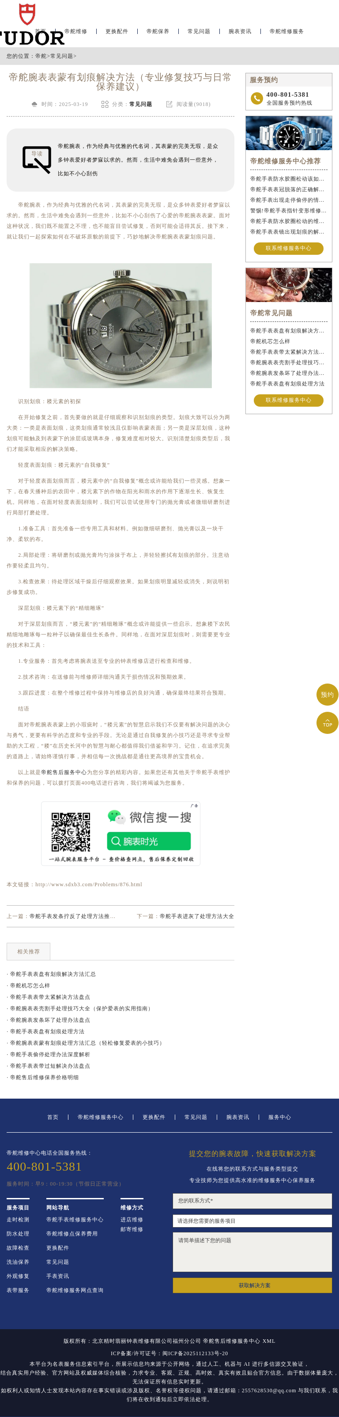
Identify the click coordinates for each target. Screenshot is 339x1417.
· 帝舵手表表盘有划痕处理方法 (46, 1031)
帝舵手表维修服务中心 (75, 1219)
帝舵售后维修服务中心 (231, 1341)
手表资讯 (57, 1276)
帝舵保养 (158, 33)
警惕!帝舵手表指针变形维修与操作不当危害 (289, 211)
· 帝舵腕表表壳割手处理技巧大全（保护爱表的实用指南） (80, 1008)
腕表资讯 (240, 33)
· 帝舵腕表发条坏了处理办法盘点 (48, 1020)
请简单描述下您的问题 (252, 1252)
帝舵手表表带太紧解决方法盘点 (289, 352)
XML (269, 1341)
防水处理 (18, 1233)
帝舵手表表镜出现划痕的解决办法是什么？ (289, 232)
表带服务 (18, 1290)
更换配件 (116, 33)
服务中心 (279, 1117)
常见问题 (199, 33)
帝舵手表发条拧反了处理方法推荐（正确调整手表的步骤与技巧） (113, 916)
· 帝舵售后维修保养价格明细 (43, 1077)
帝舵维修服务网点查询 (75, 1290)
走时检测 (18, 1219)
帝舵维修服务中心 (101, 1117)
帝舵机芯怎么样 (270, 341)
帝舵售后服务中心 (64, 772)
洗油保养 (18, 1262)
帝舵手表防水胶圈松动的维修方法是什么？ (289, 221)
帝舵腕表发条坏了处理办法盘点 (289, 373)
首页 (53, 1117)
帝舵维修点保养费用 (72, 1233)
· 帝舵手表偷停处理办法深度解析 (48, 1054)
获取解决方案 (255, 1285)
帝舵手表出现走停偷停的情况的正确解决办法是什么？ (289, 200)
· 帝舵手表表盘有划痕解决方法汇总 (51, 974)
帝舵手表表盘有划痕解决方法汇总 (289, 331)
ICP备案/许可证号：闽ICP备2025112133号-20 (169, 1353)
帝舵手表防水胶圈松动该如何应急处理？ (289, 179)
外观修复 (18, 1276)
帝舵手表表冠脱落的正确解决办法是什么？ (289, 189)
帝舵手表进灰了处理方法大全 (197, 916)
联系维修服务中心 (289, 249)
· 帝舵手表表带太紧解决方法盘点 (48, 997)
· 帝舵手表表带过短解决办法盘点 (48, 1066)
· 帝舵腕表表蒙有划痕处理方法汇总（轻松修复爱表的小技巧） (86, 1043)
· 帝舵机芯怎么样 (28, 985)
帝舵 (41, 56)
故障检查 (18, 1248)
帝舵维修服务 (287, 33)
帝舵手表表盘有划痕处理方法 (287, 384)
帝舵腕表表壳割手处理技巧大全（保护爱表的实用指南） (289, 362)
